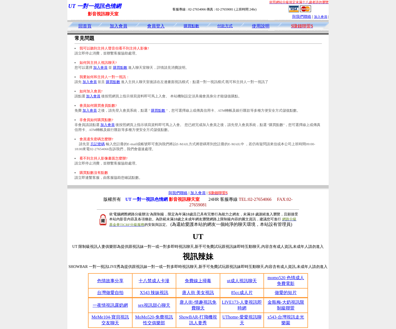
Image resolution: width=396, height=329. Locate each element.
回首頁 (85, 26)
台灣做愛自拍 (110, 292)
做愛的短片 (286, 292)
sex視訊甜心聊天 (154, 305)
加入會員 (320, 17)
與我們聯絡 (301, 17)
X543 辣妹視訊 (154, 292)
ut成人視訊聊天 (242, 280)
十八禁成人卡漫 (154, 280)
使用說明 (261, 26)
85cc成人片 (241, 292)
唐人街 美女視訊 (198, 292)
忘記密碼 (97, 144)
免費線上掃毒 (198, 280)
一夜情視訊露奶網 (110, 305)
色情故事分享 (110, 280)
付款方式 (225, 26)
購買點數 (191, 26)
